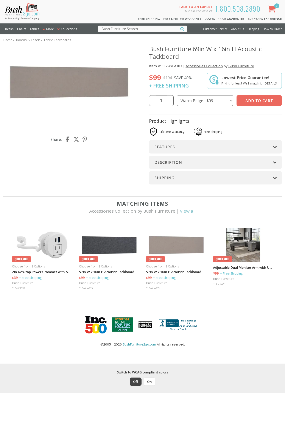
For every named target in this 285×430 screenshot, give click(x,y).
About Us (237, 29)
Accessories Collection (204, 65)
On (149, 381)
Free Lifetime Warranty (182, 19)
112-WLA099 (153, 288)
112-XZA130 (18, 288)
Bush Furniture (241, 65)
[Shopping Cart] (272, 9)
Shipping (253, 29)
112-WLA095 (86, 288)
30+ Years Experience (265, 19)
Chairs (21, 29)
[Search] (182, 29)
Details (271, 83)
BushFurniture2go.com (139, 344)
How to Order (272, 29)
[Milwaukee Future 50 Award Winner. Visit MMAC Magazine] (145, 324)
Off (135, 381)
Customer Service (215, 29)
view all (188, 211)
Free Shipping (149, 19)
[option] (42, 259)
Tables (34, 29)
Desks (9, 29)
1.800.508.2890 (237, 8)
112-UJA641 (219, 283)
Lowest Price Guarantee (225, 19)
